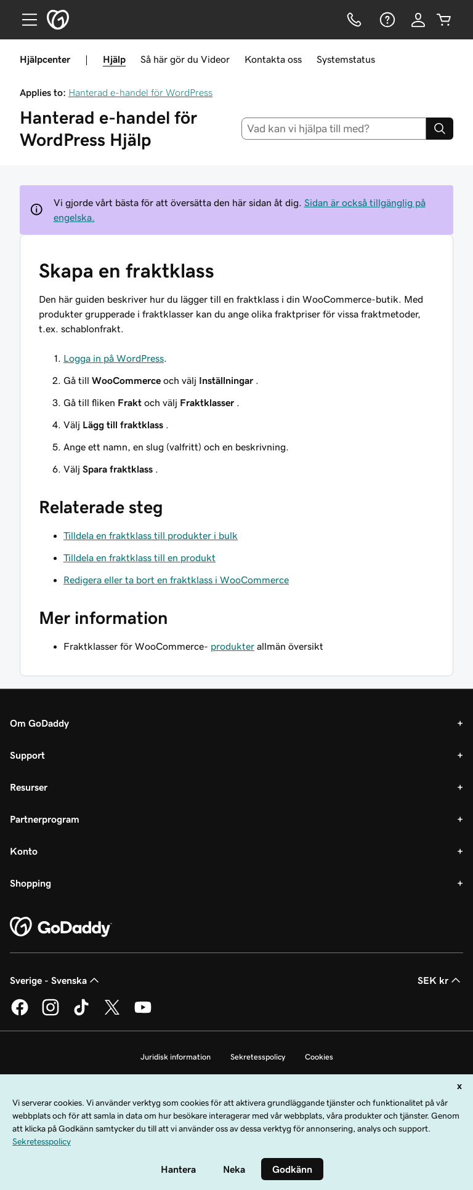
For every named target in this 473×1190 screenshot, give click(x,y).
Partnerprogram (44, 819)
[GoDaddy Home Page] (61, 927)
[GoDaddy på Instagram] (50, 1013)
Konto (24, 851)
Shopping (30, 883)
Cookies (319, 1057)
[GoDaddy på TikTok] (81, 1013)
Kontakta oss (273, 59)
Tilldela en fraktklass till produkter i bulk (150, 535)
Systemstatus (346, 59)
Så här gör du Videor (185, 59)
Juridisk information (175, 1057)
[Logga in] (418, 20)
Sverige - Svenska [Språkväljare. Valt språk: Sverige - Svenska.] (56, 980)
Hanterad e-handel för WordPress (140, 92)
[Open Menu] (25, 20)
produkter (232, 646)
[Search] (439, 129)
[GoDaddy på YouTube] (143, 1013)
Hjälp (114, 59)
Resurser (28, 787)
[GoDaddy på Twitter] (112, 1013)
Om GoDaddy (39, 723)
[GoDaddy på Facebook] (20, 1013)
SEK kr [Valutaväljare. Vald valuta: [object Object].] (440, 980)
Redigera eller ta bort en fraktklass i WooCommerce (176, 580)
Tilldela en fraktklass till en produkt (139, 557)
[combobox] (334, 128)
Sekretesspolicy (257, 1057)
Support (27, 755)
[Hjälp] (386, 20)
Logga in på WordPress (113, 358)
